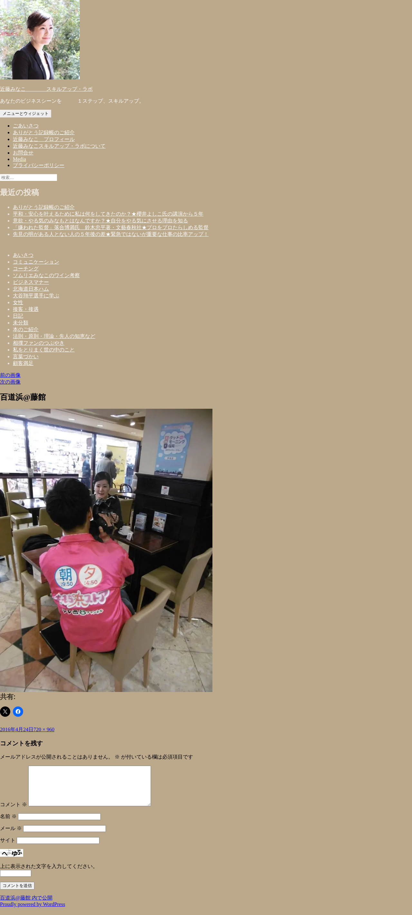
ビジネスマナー (31, 282)
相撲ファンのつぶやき (38, 343)
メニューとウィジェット (26, 113)
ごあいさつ (26, 125)
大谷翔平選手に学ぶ (36, 295)
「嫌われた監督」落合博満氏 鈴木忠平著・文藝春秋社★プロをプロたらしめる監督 (111, 227)
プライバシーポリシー (38, 165)
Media (19, 159)
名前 (8, 824)
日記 (18, 316)
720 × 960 (43, 729)
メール (11, 836)
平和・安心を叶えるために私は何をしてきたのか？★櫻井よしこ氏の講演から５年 (108, 214)
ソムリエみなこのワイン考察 (46, 275)
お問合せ (23, 152)
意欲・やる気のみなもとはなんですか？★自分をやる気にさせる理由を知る (100, 220)
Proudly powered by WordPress (32, 912)
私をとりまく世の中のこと (44, 349)
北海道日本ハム (31, 289)
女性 (18, 302)
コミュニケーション (36, 262)
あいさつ (23, 255)
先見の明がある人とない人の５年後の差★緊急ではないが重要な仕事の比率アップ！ (111, 234)
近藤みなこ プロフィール (44, 139)
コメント (13, 812)
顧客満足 (23, 363)
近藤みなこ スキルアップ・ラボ (46, 89)
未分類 (20, 322)
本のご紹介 (26, 329)
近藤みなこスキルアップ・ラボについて (59, 146)
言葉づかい (26, 356)
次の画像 (10, 382)
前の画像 (10, 375)
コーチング (26, 268)
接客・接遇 (26, 309)
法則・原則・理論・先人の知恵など (54, 336)
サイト (7, 848)
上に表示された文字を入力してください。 (49, 874)
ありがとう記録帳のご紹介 (44, 132)
